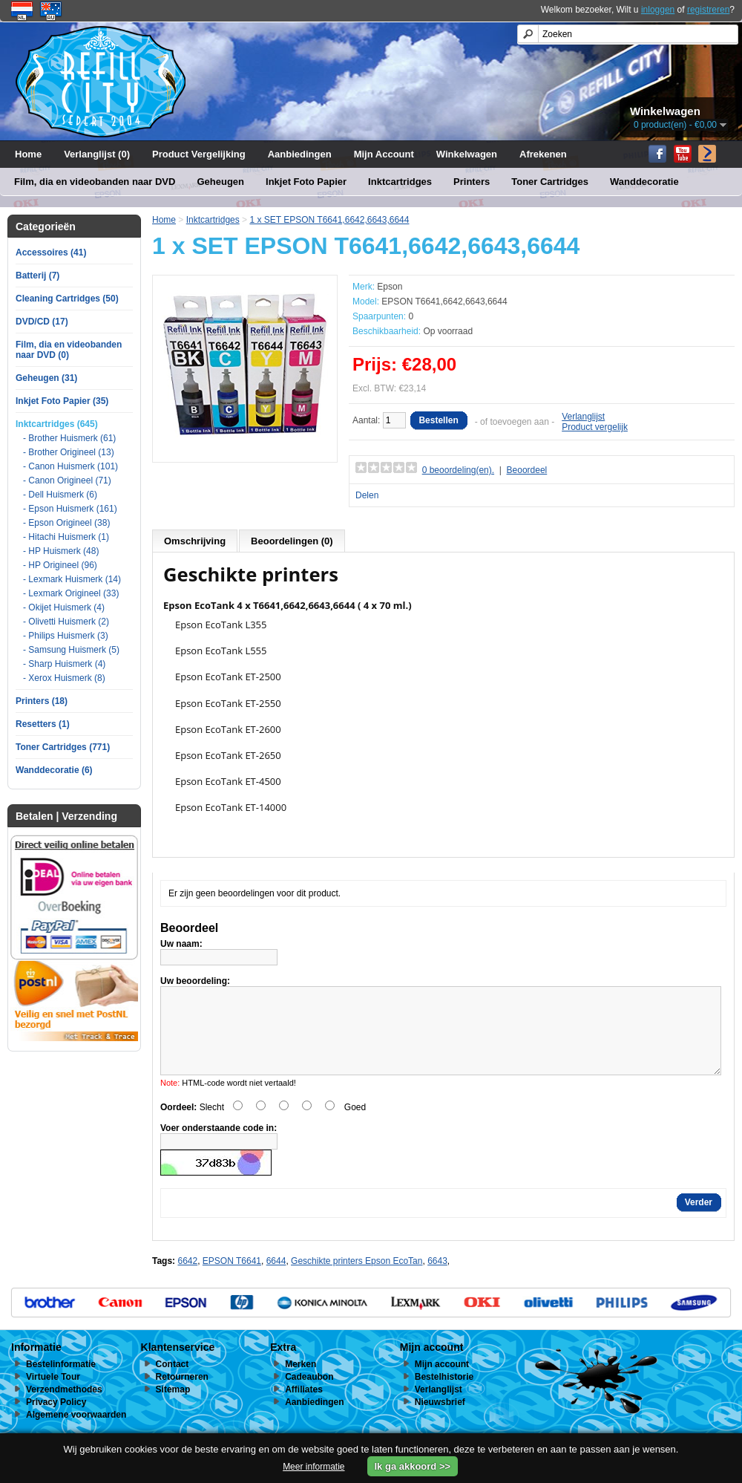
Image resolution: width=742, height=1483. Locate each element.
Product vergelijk (595, 427)
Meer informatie (313, 1466)
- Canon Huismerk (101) (70, 466)
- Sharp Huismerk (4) (64, 664)
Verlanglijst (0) (97, 154)
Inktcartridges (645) (57, 424)
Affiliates (304, 1407)
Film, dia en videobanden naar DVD (94, 181)
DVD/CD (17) (42, 321)
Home (28, 154)
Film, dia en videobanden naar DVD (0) (69, 349)
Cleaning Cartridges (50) (67, 298)
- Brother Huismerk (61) (69, 438)
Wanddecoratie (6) (54, 770)
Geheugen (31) (46, 378)
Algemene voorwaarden (76, 1432)
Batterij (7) (37, 275)
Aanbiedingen (300, 154)
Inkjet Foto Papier (306, 181)
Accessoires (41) (51, 252)
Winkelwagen (466, 154)
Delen (366, 495)
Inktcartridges (400, 181)
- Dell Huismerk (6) (60, 494)
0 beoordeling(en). (458, 470)
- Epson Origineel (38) (66, 523)
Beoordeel (527, 470)
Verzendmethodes (64, 1407)
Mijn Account (384, 154)
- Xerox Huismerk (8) (64, 678)
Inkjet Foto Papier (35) (62, 401)
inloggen (657, 9)
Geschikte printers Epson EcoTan (356, 1279)
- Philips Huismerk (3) (65, 635)
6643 (437, 1279)
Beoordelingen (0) (292, 541)
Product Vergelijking (199, 154)
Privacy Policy (56, 1420)
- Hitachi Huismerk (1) (66, 537)
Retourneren (182, 1394)
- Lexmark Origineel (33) (71, 593)
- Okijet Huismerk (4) (64, 607)
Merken (300, 1382)
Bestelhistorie (444, 1394)
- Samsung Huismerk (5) (71, 650)
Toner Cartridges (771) (63, 747)
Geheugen (220, 181)
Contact (172, 1382)
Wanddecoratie (644, 181)
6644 (276, 1279)
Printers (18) (42, 701)
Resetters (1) (43, 724)
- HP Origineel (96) (60, 565)
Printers (471, 181)
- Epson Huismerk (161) (70, 508)
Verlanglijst (583, 416)
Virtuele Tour (53, 1394)
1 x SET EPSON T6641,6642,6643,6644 (329, 220)
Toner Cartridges (549, 181)
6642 (187, 1279)
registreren (708, 9)
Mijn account (442, 1382)
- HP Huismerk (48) (61, 551)
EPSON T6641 (232, 1279)
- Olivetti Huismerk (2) (66, 621)
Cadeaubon (309, 1394)
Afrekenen (543, 154)
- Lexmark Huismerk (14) (72, 579)
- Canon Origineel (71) (67, 480)
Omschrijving (195, 541)
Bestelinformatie (61, 1382)
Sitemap (173, 1407)
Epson (389, 286)
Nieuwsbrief (440, 1420)
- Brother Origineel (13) (68, 452)
